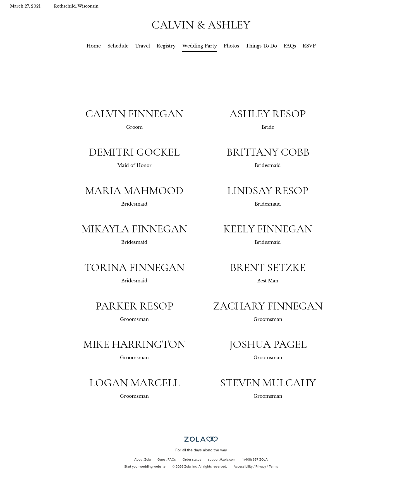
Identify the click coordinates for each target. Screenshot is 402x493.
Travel (142, 46)
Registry (166, 46)
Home (94, 46)
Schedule (117, 46)
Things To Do (261, 46)
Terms (273, 466)
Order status (192, 459)
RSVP (309, 46)
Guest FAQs (166, 459)
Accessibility (243, 466)
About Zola (142, 459)
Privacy (260, 466)
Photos (231, 46)
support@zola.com (222, 459)
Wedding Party (199, 46)
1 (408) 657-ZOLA (255, 459)
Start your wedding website (145, 466)
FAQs (290, 46)
